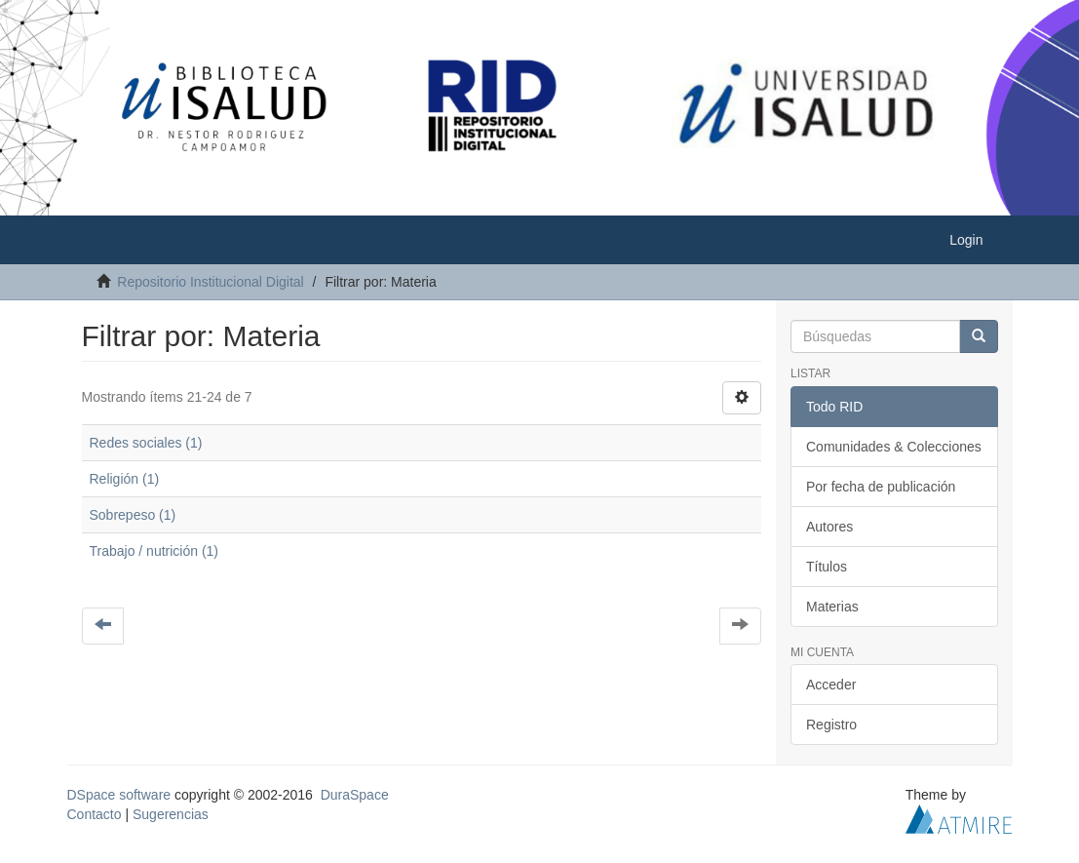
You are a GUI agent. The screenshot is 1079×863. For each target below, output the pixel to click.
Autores (829, 526)
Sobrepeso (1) (133, 515)
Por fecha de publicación (880, 486)
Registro (831, 724)
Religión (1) (125, 479)
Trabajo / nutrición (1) (154, 551)
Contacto (94, 814)
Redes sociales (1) (146, 443)
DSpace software (119, 795)
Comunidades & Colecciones (894, 446)
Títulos (826, 566)
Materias (832, 606)
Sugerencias (171, 814)
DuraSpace (355, 795)
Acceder (831, 684)
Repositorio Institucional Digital (210, 282)
